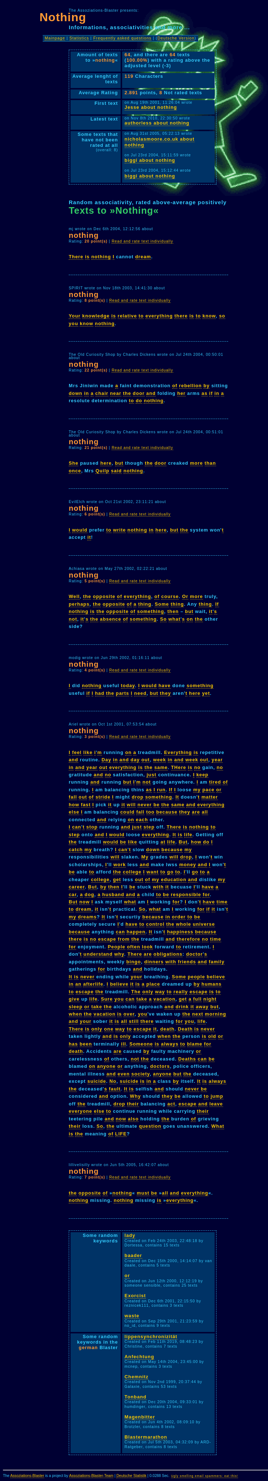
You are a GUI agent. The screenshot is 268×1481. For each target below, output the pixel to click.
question (150, 1126)
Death (185, 1029)
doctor (194, 954)
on (189, 619)
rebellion (190, 385)
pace (209, 789)
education (173, 879)
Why (135, 1096)
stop (92, 827)
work (119, 864)
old (212, 1036)
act (171, 1104)
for (206, 894)
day (135, 759)
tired (215, 782)
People (116, 946)
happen (136, 931)
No (112, 1081)
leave (216, 1104)
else (74, 812)
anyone (106, 1066)
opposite (104, 596)
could (127, 812)
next (197, 1014)
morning (215, 1014)
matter (209, 797)
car (73, 894)
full (197, 999)
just (151, 774)
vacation (164, 999)
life (188, 834)
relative (127, 316)
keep (202, 774)
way (160, 991)
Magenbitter (140, 1417)
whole (183, 924)
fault (115, 1089)
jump (217, 1096)
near (115, 393)
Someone (141, 1044)
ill (123, 1044)
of (174, 385)
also (133, 1119)
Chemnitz (137, 1376)
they (165, 693)
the (127, 393)
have (165, 685)
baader (133, 1255)
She (73, 463)
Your (74, 316)
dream (143, 256)
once (75, 470)
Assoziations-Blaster (27, 1476)
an (78, 984)
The (136, 991)
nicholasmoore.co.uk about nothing (160, 142)
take (141, 999)
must (143, 1193)
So (163, 619)
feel (77, 752)
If (217, 604)
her (181, 393)
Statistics (79, 38)
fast (86, 804)
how (74, 804)
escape (107, 939)
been (86, 1044)
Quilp (102, 470)
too (150, 812)
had (100, 693)
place (153, 984)
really (180, 991)
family (216, 961)
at (163, 842)
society (140, 1074)
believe (216, 976)
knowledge (96, 316)
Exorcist (135, 1295)
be (157, 804)
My (145, 857)
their (133, 1104)
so (222, 316)
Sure (107, 999)
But (183, 842)
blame (195, 1044)
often (133, 946)
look (147, 946)
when (75, 1014)
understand (98, 954)
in (86, 393)
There (76, 256)
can (76, 827)
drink (182, 1006)
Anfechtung (139, 1356)
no (197, 767)
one (109, 1029)
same (161, 767)
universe (204, 924)
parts (122, 693)
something (150, 611)
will (131, 804)
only (147, 991)
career (77, 887)
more (196, 463)
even (124, 1074)
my (197, 789)
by (206, 385)
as (204, 393)
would (79, 530)
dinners (154, 961)
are (196, 812)
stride (102, 797)
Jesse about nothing (151, 107)
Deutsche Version (176, 38)
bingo (134, 961)
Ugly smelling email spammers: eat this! (204, 1476)
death (167, 1029)
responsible (186, 894)
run (161, 789)
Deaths (187, 1059)
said (116, 470)
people (196, 976)
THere (178, 767)
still (134, 1021)
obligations (168, 954)
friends (187, 961)
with (158, 887)
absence (110, 619)
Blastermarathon (146, 1437)
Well (74, 596)
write (119, 530)
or (219, 789)
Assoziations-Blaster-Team (91, 1476)
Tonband (136, 1397)
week (159, 759)
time (221, 902)
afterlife (93, 984)
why (119, 954)
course (170, 596)
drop (137, 797)
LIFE (121, 1134)
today (128, 685)
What (217, 1126)
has (73, 1044)
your (136, 976)
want (153, 872)
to (141, 316)
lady (130, 1235)
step (148, 827)
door (138, 393)
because (166, 812)
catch (76, 849)
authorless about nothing (157, 123)
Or (185, 596)
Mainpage (55, 38)
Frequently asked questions (122, 38)
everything (159, 316)
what (175, 619)
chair (102, 393)
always (169, 1044)
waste (132, 1315)
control (155, 924)
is (87, 256)
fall (73, 797)
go (170, 872)
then (173, 611)
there (181, 316)
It (177, 797)
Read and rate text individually (142, 241)
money (187, 864)
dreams (87, 917)
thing (144, 604)
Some (162, 604)
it (89, 537)
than (210, 463)
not (73, 619)
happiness (180, 931)
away (202, 1006)
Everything (178, 752)
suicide (96, 1081)
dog (89, 894)
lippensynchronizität (151, 1336)
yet (206, 693)
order (179, 917)
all (205, 812)
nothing (101, 256)
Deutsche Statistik (131, 1476)
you (73, 323)
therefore (188, 939)
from (123, 939)
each (142, 819)
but (119, 463)
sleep (76, 1006)
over (129, 1014)
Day (106, 759)
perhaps (79, 604)
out (145, 759)
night (209, 999)
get (117, 879)
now (84, 902)
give (74, 999)
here (106, 463)
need (140, 693)
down (75, 393)
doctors (160, 1066)
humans (211, 984)
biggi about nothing (150, 160)
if (211, 393)
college (132, 872)
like (88, 752)
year (217, 759)
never (144, 804)
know (209, 316)
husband (113, 894)
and (151, 393)
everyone (80, 1111)
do (139, 400)
